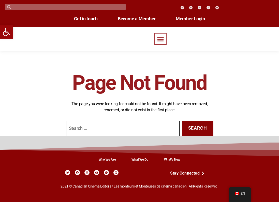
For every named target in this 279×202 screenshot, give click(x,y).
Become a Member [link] (137, 18)
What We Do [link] (139, 159)
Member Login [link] (193, 18)
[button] (160, 39)
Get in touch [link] (83, 18)
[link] (6, 32)
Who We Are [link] (107, 159)
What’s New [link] (172, 159)
